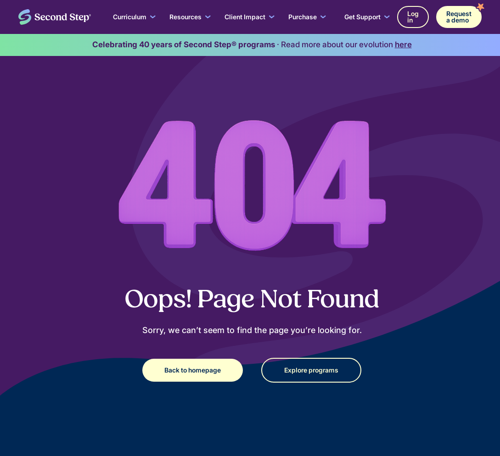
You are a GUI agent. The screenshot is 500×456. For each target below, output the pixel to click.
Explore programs (311, 370)
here (403, 44)
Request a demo (459, 17)
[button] (134, 17)
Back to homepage (192, 370)
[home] (54, 17)
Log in (413, 17)
